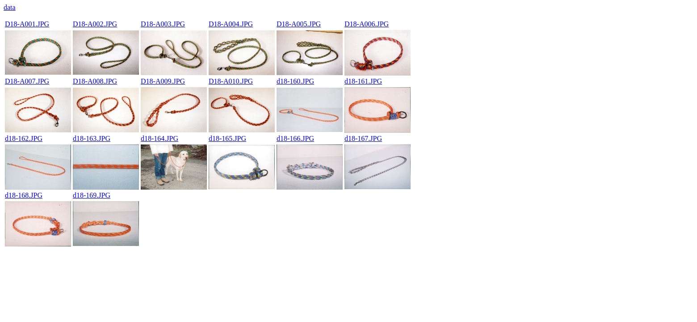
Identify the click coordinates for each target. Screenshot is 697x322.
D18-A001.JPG (27, 24)
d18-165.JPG (227, 138)
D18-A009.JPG (163, 81)
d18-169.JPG (91, 195)
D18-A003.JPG (163, 24)
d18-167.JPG (363, 138)
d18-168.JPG (23, 195)
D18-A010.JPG (231, 81)
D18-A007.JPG (27, 81)
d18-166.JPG (295, 138)
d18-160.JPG (295, 81)
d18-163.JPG (91, 138)
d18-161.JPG (363, 81)
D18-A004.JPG (231, 24)
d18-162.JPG (23, 138)
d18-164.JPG (159, 138)
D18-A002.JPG (95, 24)
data (10, 7)
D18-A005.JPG (299, 24)
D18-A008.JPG (95, 81)
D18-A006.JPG (366, 24)
